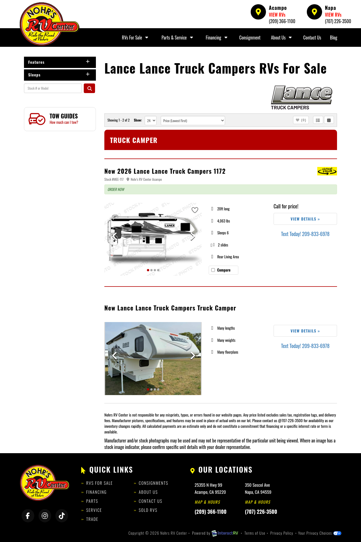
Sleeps (59, 75)
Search (89, 88)
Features (59, 62)
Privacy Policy (281, 533)
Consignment (249, 37)
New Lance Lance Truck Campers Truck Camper (170, 307)
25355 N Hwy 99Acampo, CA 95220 (210, 488)
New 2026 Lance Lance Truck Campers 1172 (165, 170)
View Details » (305, 219)
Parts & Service (178, 37)
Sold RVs (148, 510)
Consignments (153, 483)
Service (94, 510)
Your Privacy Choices (319, 533)
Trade (92, 519)
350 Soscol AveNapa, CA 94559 (258, 488)
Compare (223, 270)
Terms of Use (255, 533)
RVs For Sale (135, 37)
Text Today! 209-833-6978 (305, 233)
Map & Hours (207, 502)
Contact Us (312, 37)
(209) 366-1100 (282, 21)
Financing (217, 37)
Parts (92, 501)
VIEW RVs (277, 14)
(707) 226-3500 (338, 21)
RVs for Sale (99, 483)
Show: (138, 120)
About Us (282, 37)
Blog (333, 37)
